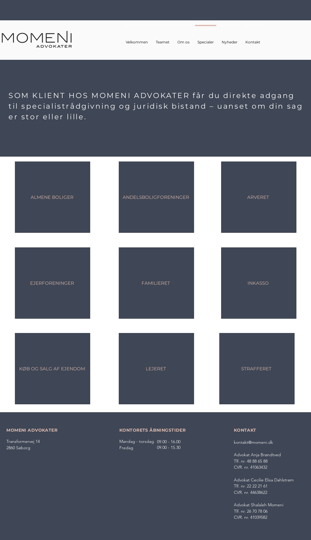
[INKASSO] (258, 283)
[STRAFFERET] (257, 368)
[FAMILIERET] (156, 283)
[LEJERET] (156, 368)
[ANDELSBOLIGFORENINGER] (156, 197)
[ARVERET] (258, 197)
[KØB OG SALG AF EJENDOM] (52, 368)
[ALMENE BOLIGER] (52, 197)
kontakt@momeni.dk (253, 442)
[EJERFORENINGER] (52, 283)
